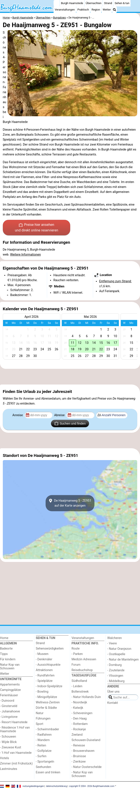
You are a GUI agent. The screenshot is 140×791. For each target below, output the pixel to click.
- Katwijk (77, 708)
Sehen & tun (122, 3)
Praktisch (83, 9)
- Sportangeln (45, 761)
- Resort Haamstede (13, 722)
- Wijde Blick (8, 742)
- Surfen (41, 756)
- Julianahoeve (10, 711)
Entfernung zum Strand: (115, 281)
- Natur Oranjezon (119, 649)
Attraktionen (44, 670)
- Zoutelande (116, 670)
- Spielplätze (44, 681)
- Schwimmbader (47, 729)
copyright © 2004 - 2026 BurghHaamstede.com (91, 786)
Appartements (10, 684)
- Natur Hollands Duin (86, 697)
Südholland (79, 681)
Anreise (18, 415)
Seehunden (43, 767)
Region (96, 9)
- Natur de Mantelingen (123, 659)
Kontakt (112, 703)
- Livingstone (9, 717)
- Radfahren (44, 735)
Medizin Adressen (84, 659)
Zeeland (77, 735)
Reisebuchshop (82, 670)
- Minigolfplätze (46, 697)
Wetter (107, 9)
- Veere (112, 643)
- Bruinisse (79, 756)
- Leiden (77, 686)
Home (4, 638)
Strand (108, 3)
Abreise (59, 415)
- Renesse (78, 745)
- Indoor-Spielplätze (49, 686)
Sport (39, 724)
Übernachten (93, 3)
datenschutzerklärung (56, 786)
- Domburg (114, 665)
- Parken (77, 654)
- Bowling (42, 691)
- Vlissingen (115, 676)
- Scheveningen (82, 713)
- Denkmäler (44, 659)
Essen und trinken (48, 772)
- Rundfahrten (45, 675)
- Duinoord (7, 701)
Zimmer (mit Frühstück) (16, 763)
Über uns (113, 691)
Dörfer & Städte (46, 708)
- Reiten (41, 745)
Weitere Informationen (25, 254)
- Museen (42, 654)
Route (76, 648)
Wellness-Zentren (48, 702)
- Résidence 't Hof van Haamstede (15, 729)
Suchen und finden (70, 423)
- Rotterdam (80, 724)
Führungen (43, 718)
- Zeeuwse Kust (10, 747)
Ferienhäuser (9, 695)
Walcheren (114, 638)
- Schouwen (8, 736)
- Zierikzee (79, 761)
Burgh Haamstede (72, 3)
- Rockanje (79, 729)
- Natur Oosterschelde (87, 767)
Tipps (4, 654)
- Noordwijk (79, 702)
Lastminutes (8, 769)
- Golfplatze (44, 751)
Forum (76, 665)
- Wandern (43, 740)
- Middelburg (116, 681)
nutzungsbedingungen (33, 786)
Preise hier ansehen (36, 228)
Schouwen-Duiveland (86, 740)
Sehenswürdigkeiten (50, 648)
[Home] (57, 3)
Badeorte (6, 648)
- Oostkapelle (116, 654)
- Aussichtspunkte (48, 665)
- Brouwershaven (83, 751)
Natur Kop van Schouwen (10, 666)
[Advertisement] (70, 376)
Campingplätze (10, 690)
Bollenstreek (80, 691)
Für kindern (8, 659)
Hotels (4, 758)
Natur (40, 713)
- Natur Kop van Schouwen (82, 774)
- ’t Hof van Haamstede (16, 753)
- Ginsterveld (8, 706)
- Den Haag (79, 718)
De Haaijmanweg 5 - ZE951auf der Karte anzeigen (70, 503)
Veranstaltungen (65, 9)
